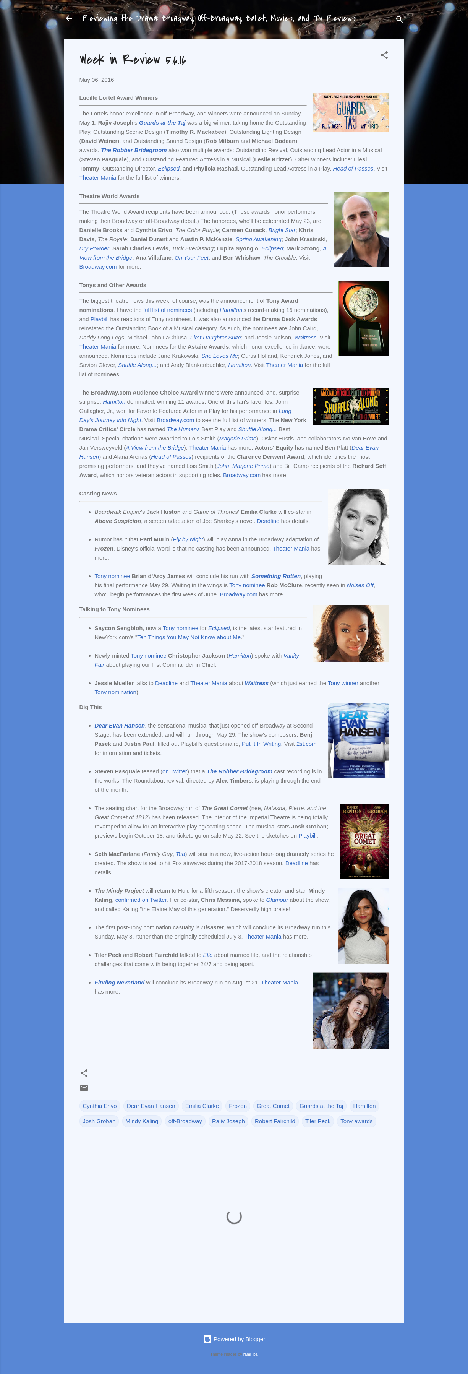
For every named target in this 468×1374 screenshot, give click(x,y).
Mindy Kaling (142, 1121)
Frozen (238, 1106)
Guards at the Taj (321, 1106)
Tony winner (343, 683)
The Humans (183, 429)
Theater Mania (98, 177)
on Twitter (174, 771)
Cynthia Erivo (100, 1106)
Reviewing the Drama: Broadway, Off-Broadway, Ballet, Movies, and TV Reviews (219, 18)
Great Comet (273, 1106)
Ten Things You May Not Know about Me (189, 637)
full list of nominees (167, 310)
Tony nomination (115, 692)
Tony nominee (112, 576)
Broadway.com (98, 266)
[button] (384, 56)
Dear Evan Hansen (151, 1106)
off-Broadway (185, 1121)
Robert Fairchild (275, 1121)
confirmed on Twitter (141, 900)
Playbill (100, 319)
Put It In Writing (261, 744)
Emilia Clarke (202, 1106)
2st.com (306, 744)
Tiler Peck (317, 1121)
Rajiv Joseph (228, 1121)
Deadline (268, 521)
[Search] (399, 20)
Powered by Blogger (234, 1339)
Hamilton (114, 401)
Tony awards (356, 1121)
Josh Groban (99, 1121)
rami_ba (250, 1354)
